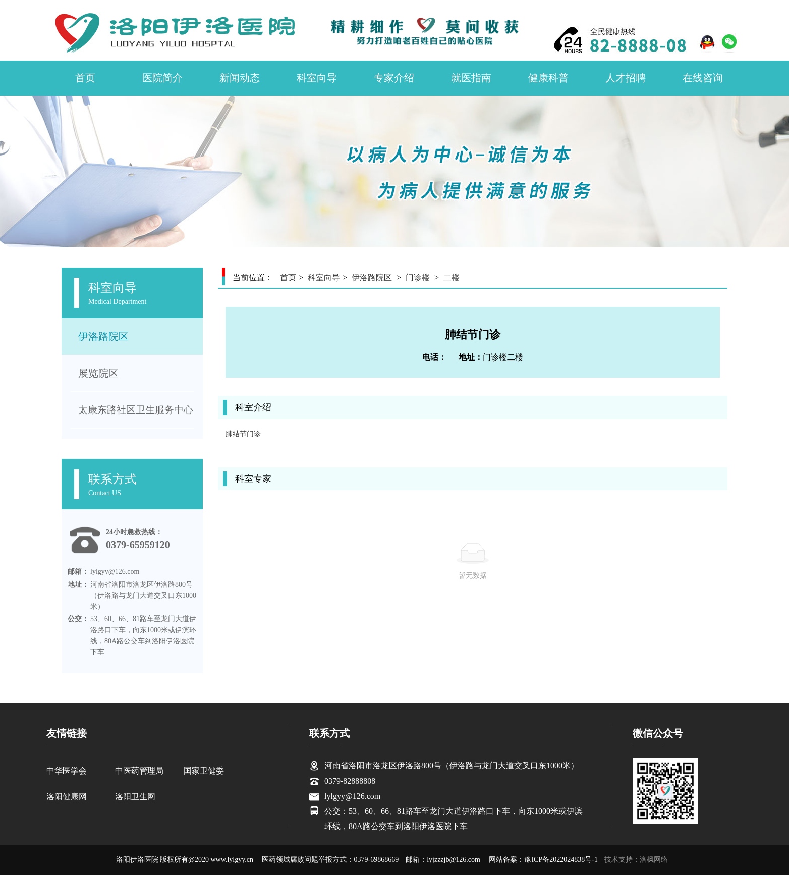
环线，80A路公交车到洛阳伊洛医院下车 (396, 826)
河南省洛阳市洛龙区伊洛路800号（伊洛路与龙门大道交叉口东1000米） (451, 765)
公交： (78, 619)
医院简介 (162, 77)
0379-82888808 (349, 781)
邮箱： (78, 571)
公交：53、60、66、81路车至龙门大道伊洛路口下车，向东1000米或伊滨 (453, 811)
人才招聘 (625, 77)
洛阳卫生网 (135, 796)
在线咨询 (703, 77)
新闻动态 (239, 77)
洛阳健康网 (66, 796)
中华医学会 (66, 770)
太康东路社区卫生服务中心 (135, 409)
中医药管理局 (139, 770)
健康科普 (548, 77)
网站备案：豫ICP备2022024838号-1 (543, 859)
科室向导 (317, 77)
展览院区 (98, 373)
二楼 (451, 277)
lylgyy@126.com (352, 796)
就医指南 (471, 77)
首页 (85, 77)
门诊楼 (418, 277)
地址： (78, 584)
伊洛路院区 (103, 336)
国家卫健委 (204, 770)
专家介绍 (394, 77)
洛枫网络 (654, 859)
